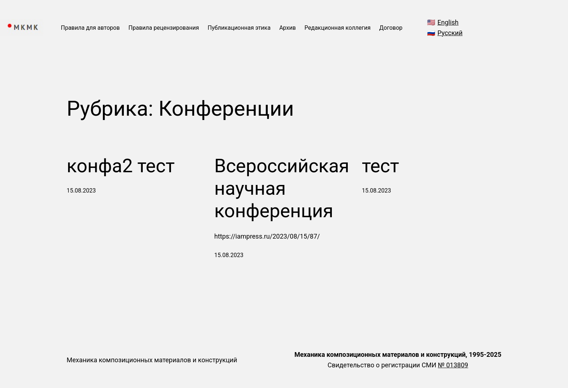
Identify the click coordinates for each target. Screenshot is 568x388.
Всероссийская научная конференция (282, 188)
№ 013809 (453, 365)
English (448, 22)
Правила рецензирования (164, 27)
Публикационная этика (239, 27)
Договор (390, 27)
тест (380, 166)
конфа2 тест (121, 166)
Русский (450, 33)
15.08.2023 (81, 190)
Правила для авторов (90, 27)
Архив (287, 27)
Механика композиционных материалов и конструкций (152, 360)
